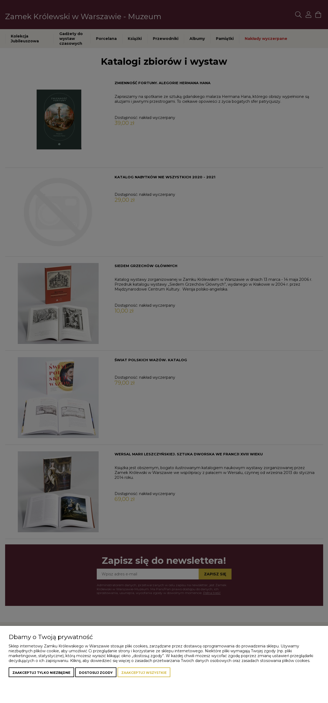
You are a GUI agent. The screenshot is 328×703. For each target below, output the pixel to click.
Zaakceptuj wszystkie (144, 673)
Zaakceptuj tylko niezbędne (41, 673)
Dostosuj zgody (96, 673)
